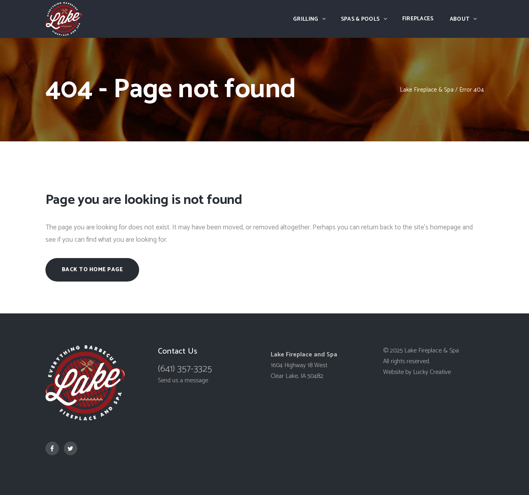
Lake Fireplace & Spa (427, 90)
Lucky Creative (432, 372)
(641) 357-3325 (185, 369)
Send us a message (183, 380)
